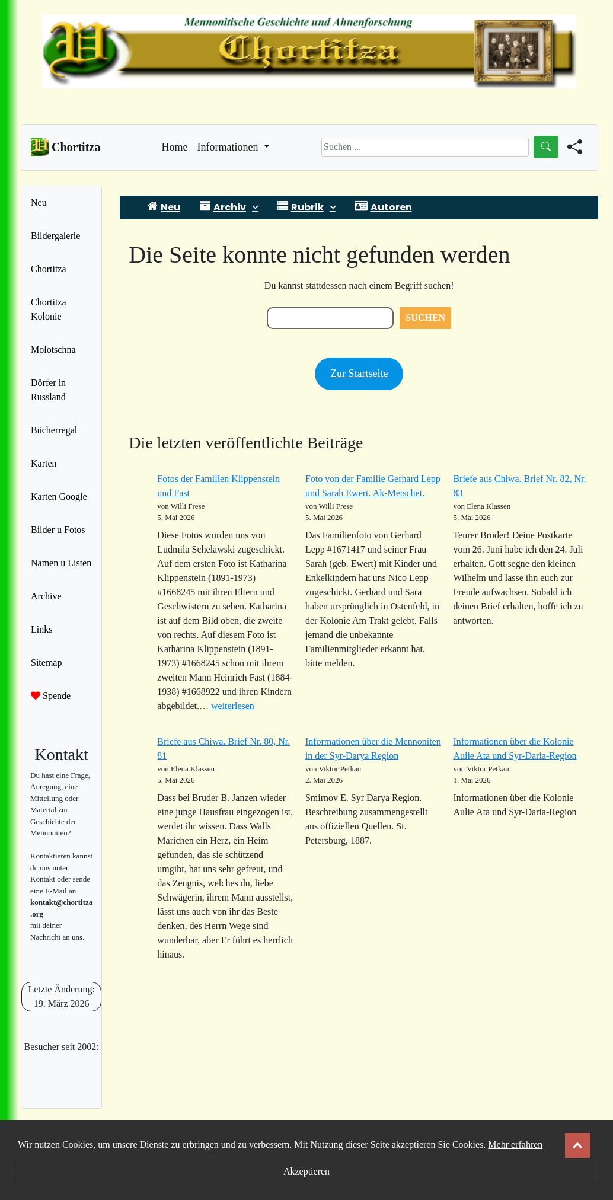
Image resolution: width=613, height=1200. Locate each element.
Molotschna (53, 349)
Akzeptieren (306, 1171)
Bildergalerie (55, 236)
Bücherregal (54, 430)
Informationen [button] (229, 147)
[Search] (425, 147)
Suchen (425, 317)
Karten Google (59, 497)
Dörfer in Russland (48, 390)
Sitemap (46, 663)
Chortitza (48, 269)
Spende (51, 696)
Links (41, 629)
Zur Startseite (359, 373)
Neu (39, 202)
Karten (44, 463)
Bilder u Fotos (58, 530)
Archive (46, 596)
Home (175, 146)
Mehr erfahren (515, 1145)
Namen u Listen (61, 563)
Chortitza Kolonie (48, 309)
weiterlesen (232, 706)
